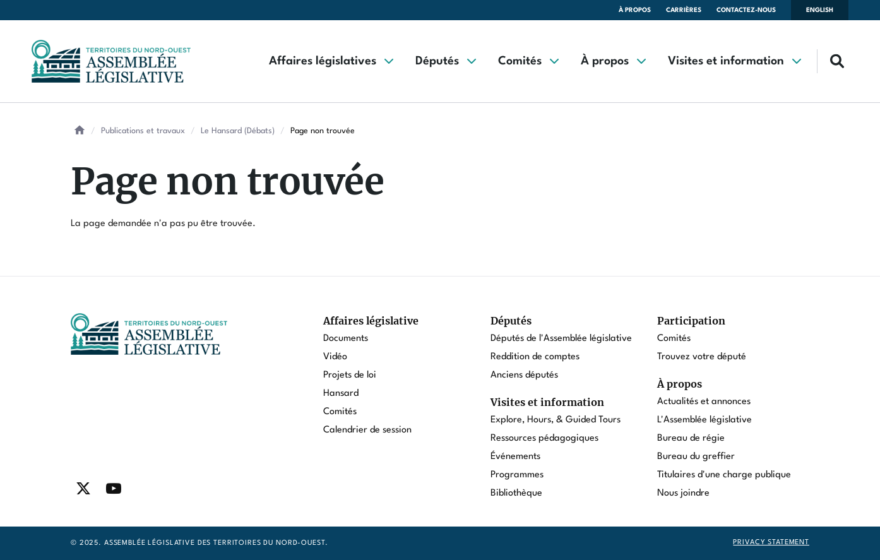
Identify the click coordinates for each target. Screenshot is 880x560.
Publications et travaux (143, 131)
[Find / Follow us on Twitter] (83, 488)
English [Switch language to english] (819, 10)
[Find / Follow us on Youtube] (113, 488)
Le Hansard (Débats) (238, 131)
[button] (331, 61)
